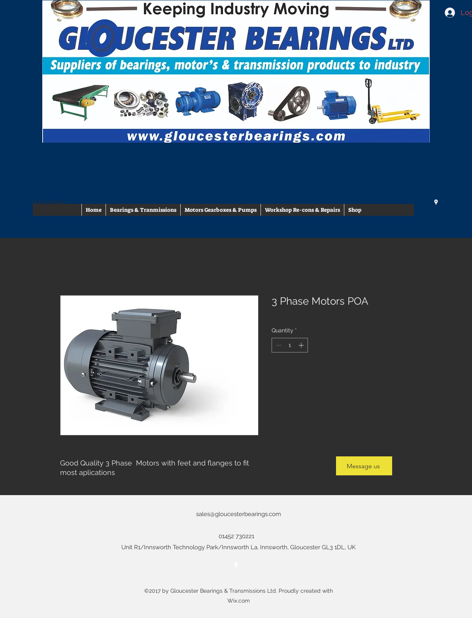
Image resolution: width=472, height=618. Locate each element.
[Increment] (302, 345)
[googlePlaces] (436, 202)
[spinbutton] (290, 345)
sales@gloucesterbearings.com (238, 514)
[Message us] (364, 465)
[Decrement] (278, 345)
